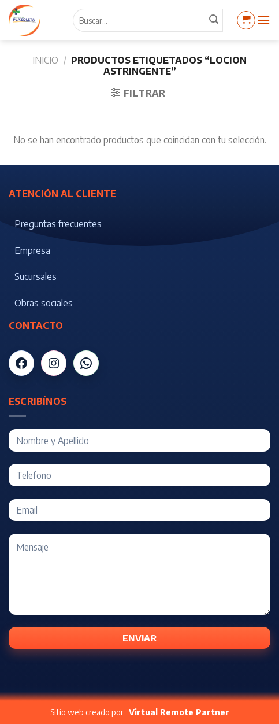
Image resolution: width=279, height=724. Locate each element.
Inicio (45, 60)
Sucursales (35, 276)
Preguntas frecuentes (58, 224)
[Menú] (263, 20)
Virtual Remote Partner (179, 712)
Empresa (32, 250)
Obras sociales (43, 303)
